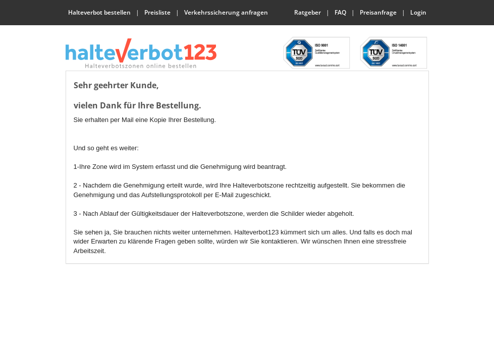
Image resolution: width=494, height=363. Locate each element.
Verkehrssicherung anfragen (226, 12)
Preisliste (157, 12)
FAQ (340, 12)
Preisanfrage (378, 12)
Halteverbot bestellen (99, 12)
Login (418, 12)
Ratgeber (307, 12)
